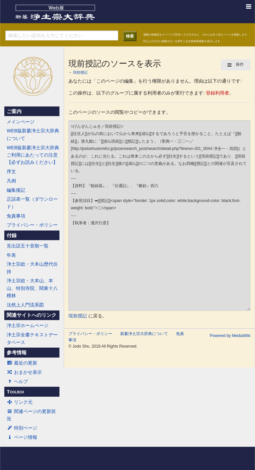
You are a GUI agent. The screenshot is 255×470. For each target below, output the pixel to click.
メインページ (21, 121)
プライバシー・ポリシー (32, 225)
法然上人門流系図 (25, 304)
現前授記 (80, 72)
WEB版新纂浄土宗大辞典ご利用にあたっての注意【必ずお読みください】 (33, 155)
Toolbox (15, 391)
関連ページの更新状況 (31, 415)
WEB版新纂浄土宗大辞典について (33, 134)
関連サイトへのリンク (31, 315)
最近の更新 (22, 363)
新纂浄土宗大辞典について (144, 333)
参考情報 (17, 352)
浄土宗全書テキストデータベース (32, 338)
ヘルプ (17, 381)
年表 (11, 255)
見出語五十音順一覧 (27, 245)
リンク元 (20, 402)
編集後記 (16, 190)
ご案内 (14, 111)
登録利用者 (217, 93)
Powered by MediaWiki (230, 335)
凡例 (11, 180)
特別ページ (22, 428)
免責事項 (16, 216)
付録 (12, 235)
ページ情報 (22, 437)
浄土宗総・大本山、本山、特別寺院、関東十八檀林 (32, 288)
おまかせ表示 (24, 372)
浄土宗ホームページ (27, 325)
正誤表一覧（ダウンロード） (32, 202)
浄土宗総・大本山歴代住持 (32, 267)
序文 (11, 171)
